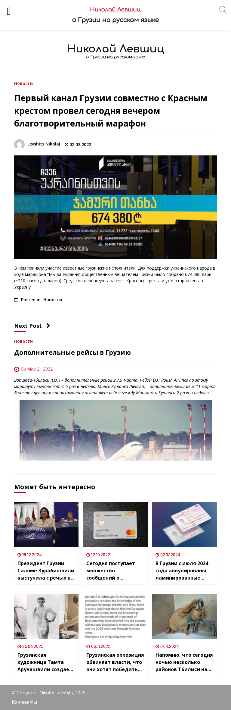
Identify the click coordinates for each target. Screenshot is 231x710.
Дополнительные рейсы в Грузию (72, 352)
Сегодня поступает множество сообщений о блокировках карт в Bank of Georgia (111, 570)
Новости (23, 83)
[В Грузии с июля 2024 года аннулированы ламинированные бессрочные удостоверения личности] (184, 524)
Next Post (32, 325)
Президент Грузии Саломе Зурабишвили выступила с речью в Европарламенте (45, 570)
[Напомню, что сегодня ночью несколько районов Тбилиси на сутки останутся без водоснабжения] (184, 616)
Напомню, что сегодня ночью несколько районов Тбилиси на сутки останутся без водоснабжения (184, 662)
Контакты (24, 702)
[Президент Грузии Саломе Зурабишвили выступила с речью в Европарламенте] (46, 524)
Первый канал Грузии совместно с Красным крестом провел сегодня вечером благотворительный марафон (110, 110)
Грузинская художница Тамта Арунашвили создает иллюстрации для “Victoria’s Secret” (44, 662)
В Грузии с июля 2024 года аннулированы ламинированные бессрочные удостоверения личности (182, 570)
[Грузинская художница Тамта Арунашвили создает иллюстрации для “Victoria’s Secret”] (46, 616)
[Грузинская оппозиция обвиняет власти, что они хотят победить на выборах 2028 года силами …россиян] (115, 616)
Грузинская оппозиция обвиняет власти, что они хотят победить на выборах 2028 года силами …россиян (115, 662)
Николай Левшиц (115, 49)
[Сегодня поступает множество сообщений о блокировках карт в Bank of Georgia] (115, 524)
